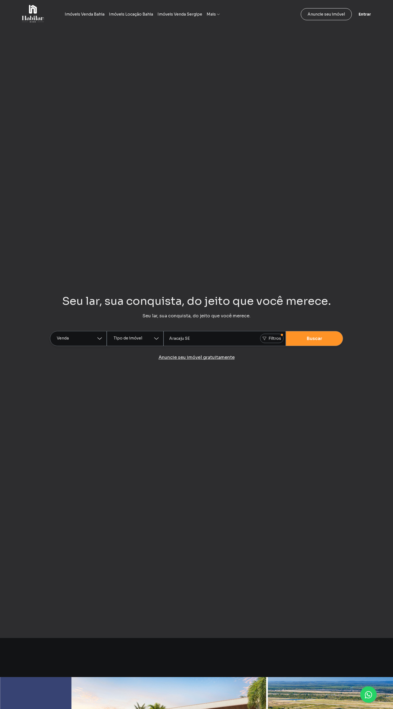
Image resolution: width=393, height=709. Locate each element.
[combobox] (224, 338)
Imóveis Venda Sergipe (179, 14)
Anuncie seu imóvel (326, 14)
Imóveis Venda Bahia (85, 14)
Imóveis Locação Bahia (131, 14)
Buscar (314, 338)
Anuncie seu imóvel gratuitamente (197, 357)
